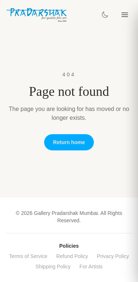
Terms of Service (28, 256)
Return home (69, 142)
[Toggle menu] (124, 14)
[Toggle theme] (105, 14)
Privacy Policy (113, 256)
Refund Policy (72, 256)
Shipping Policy (53, 266)
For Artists (91, 266)
